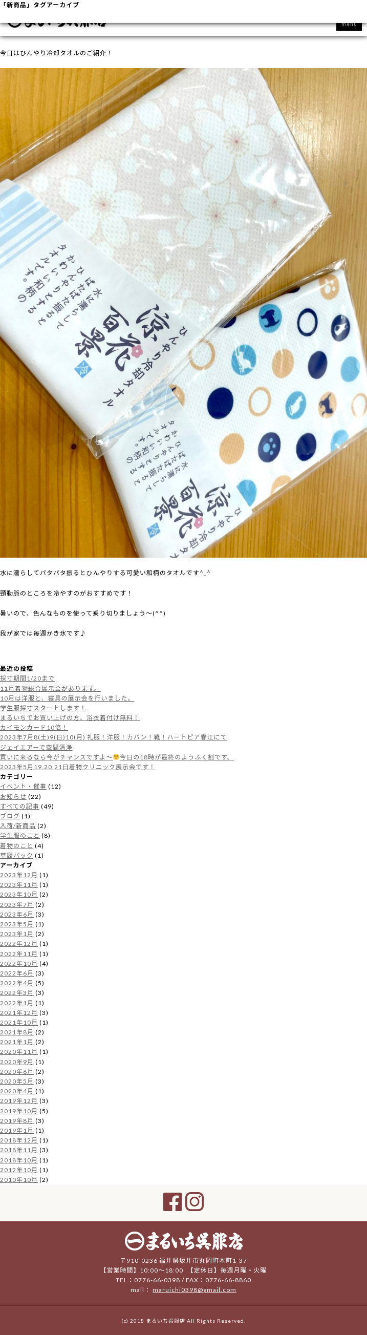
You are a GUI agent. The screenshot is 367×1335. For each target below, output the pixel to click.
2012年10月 (19, 1170)
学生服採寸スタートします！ (43, 708)
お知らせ (13, 796)
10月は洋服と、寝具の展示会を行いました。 (67, 698)
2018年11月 (19, 1150)
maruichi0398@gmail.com (194, 1290)
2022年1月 (17, 1003)
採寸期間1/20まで (27, 678)
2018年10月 (19, 1160)
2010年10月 (19, 1179)
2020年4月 (17, 1091)
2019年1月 (17, 1130)
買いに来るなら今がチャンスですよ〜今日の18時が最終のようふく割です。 (117, 757)
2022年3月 (17, 993)
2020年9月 (17, 1062)
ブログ (10, 816)
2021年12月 (19, 1012)
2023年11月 (19, 884)
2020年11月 (19, 1051)
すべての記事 (19, 806)
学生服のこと (20, 835)
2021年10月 (19, 1022)
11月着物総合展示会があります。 (50, 688)
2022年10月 (19, 963)
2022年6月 (17, 973)
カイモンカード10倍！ (34, 727)
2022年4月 (17, 983)
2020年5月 (17, 1081)
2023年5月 (17, 924)
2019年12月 (19, 1101)
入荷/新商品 (18, 826)
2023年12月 (19, 875)
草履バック (16, 855)
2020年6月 (17, 1071)
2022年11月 (19, 954)
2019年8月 (17, 1121)
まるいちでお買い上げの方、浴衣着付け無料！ (70, 718)
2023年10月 (19, 894)
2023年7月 (17, 904)
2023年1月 (17, 934)
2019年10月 (19, 1111)
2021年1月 (17, 1042)
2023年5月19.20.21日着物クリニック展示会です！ (78, 767)
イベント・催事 (23, 786)
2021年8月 (17, 1032)
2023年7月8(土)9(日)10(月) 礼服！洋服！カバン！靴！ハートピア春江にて (113, 737)
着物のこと (16, 846)
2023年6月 (17, 914)
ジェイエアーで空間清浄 (36, 747)
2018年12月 (19, 1140)
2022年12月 (19, 943)
